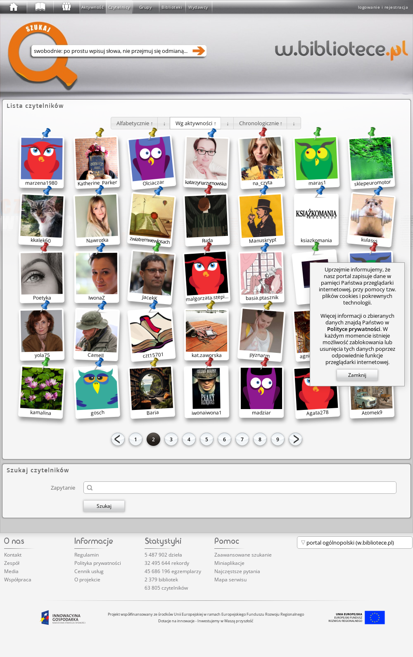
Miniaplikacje (229, 563)
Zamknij (357, 374)
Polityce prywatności (353, 329)
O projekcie (87, 579)
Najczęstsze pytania (237, 571)
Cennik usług (89, 571)
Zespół (11, 563)
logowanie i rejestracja (383, 7)
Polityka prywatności (97, 563)
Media (11, 571)
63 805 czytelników (166, 587)
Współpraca (17, 579)
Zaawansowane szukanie (243, 554)
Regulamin (86, 554)
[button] (135, 123)
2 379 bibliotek (161, 579)
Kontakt (12, 554)
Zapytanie (63, 487)
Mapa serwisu (230, 579)
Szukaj (104, 505)
